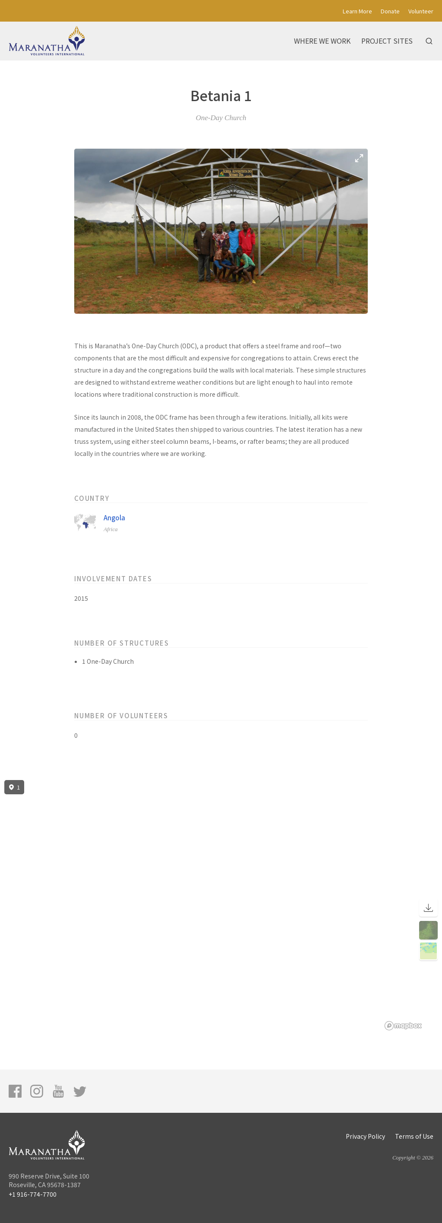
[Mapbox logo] (403, 1026)
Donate (390, 11)
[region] (221, 905)
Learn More (357, 11)
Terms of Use (414, 1136)
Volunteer (420, 11)
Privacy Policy (365, 1136)
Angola (114, 517)
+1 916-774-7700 (33, 1194)
